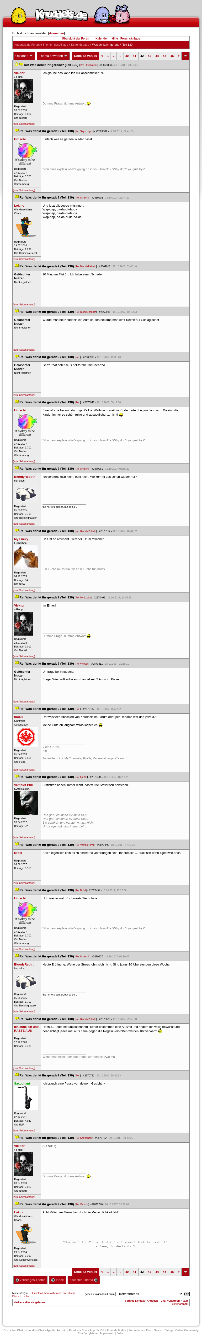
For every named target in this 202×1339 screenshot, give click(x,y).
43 (149, 56)
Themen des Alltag (55, 44)
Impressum (107, 1333)
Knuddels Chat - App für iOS (86, 1330)
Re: (77, 357)
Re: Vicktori (81, 663)
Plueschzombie (21, 1296)
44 (157, 56)
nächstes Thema (84, 1280)
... (120, 56)
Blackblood (37, 1293)
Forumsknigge (130, 38)
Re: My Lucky (83, 597)
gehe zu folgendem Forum (100, 1294)
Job (120, 1333)
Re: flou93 (81, 777)
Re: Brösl (80, 890)
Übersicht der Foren (75, 38)
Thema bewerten (53, 56)
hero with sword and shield (59, 1293)
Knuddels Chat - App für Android (46, 1330)
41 (134, 56)
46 (172, 56)
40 (127, 56)
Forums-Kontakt (135, 1300)
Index (57, 1280)
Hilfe (115, 38)
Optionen (24, 56)
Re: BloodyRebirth (85, 266)
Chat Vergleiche (88, 1333)
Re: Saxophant (83, 1137)
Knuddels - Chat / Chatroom (164, 1300)
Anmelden (56, 33)
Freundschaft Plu (140, 1330)
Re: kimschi (82, 197)
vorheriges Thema (31, 1280)
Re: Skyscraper (88, 65)
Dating (169, 1330)
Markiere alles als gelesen (29, 1302)
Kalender (102, 38)
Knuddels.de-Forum (27, 44)
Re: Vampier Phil (84, 844)
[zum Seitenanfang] (24, 123)
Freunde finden (116, 1330)
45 (164, 56)
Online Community (187, 1330)
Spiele (158, 1330)
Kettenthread (80, 44)
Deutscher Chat (13, 1330)
